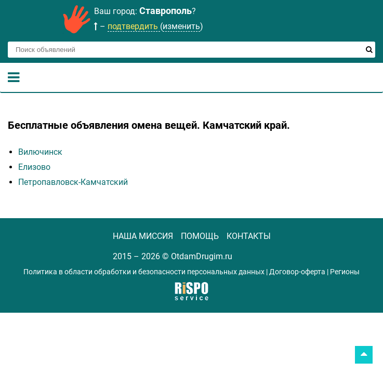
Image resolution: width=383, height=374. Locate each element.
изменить (181, 26)
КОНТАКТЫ (249, 236)
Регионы (345, 272)
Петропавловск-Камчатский (73, 182)
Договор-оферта (297, 272)
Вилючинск (40, 152)
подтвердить (134, 26)
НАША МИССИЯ (143, 236)
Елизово (34, 167)
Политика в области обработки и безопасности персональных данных (144, 272)
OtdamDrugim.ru (201, 256)
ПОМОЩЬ (200, 236)
